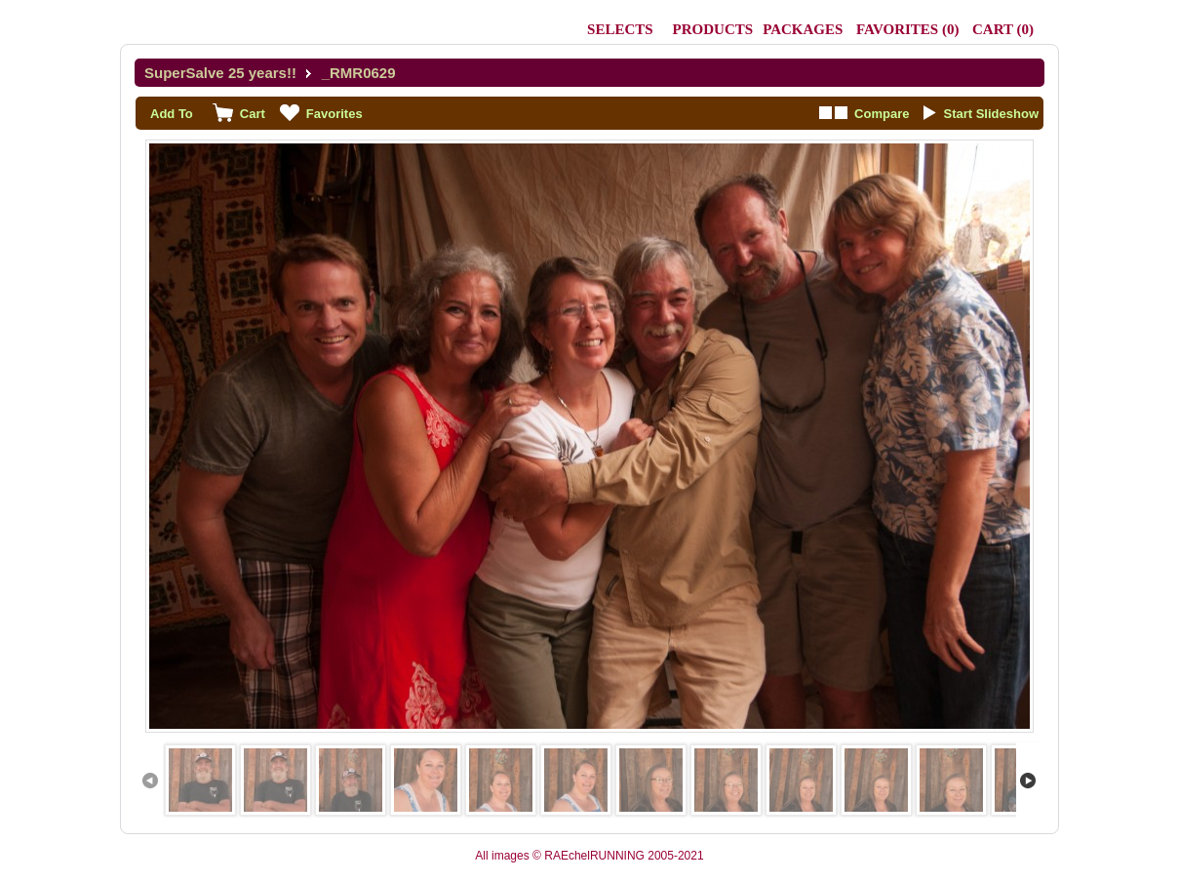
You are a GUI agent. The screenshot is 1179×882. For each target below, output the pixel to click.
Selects (620, 29)
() (907, 29)
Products (713, 29)
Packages (803, 29)
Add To (171, 113)
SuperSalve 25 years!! (220, 72)
